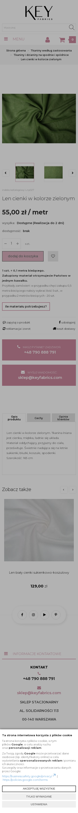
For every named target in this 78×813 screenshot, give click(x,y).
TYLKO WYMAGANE (39, 796)
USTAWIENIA (39, 804)
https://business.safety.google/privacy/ (29, 776)
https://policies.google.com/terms (25, 779)
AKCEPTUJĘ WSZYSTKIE (39, 788)
